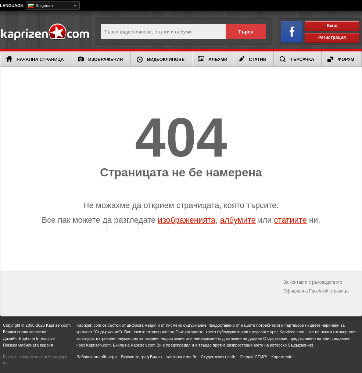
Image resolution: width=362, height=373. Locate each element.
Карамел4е (282, 357)
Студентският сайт (218, 357)
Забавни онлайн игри (97, 357)
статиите (290, 220)
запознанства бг (181, 357)
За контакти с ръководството (312, 282)
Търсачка (297, 59)
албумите (237, 220)
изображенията (186, 220)
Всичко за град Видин (141, 357)
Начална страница (35, 59)
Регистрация (332, 37)
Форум (340, 59)
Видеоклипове (160, 59)
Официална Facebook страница (316, 291)
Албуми (212, 59)
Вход (332, 25)
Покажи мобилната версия (28, 345)
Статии (252, 59)
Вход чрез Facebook (287, 30)
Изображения (100, 59)
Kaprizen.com (44, 32)
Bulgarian (40, 5)
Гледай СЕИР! (253, 357)
